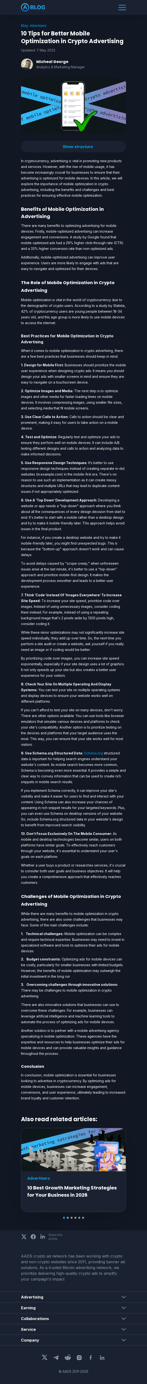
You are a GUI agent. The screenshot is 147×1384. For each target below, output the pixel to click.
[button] (73, 146)
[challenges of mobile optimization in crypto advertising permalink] (18, 896)
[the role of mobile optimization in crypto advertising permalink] (18, 283)
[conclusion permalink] (18, 1066)
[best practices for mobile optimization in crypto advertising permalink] (18, 336)
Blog (24, 26)
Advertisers (38, 26)
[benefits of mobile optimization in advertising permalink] (18, 209)
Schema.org (93, 753)
